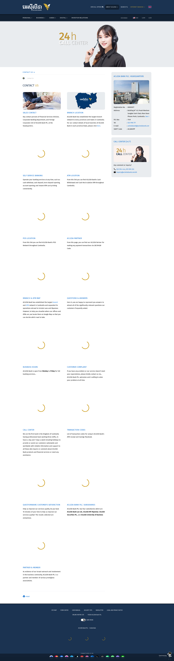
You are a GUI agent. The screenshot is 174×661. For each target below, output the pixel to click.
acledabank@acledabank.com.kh (139, 126)
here (98, 126)
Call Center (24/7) (122, 141)
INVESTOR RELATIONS (79, 18)
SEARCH (124, 7)
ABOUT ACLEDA (112, 7)
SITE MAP (54, 610)
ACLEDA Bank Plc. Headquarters (129, 76)
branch (55, 302)
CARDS (52, 18)
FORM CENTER (64, 610)
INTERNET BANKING (137, 7)
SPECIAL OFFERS (97, 7)
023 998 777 (132, 123)
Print (26, 596)
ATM (27, 305)
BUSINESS (40, 18)
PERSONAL (28, 18)
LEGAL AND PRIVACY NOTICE (115, 610)
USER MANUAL (76, 610)
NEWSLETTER (99, 610)
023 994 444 (120, 169)
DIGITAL (64, 18)
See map (148, 116)
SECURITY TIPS (88, 610)
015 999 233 (130, 169)
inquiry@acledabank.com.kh (126, 172)
